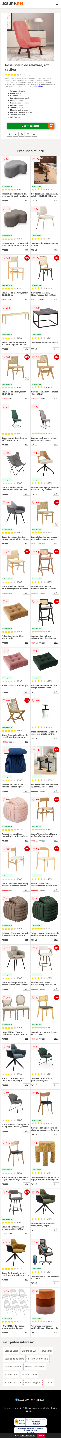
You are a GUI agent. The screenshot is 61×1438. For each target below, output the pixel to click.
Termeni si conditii (12, 1408)
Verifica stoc (38, 126)
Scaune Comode (13, 1366)
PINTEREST (37, 1399)
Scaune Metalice (13, 1382)
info (26, 200)
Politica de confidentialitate (36, 1408)
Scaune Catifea (29, 1374)
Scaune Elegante (33, 1382)
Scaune (49, 1382)
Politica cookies (27, 1435)
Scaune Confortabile (38, 1358)
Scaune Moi (46, 1350)
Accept (41, 1435)
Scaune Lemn (11, 1374)
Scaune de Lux (29, 1350)
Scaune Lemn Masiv (34, 1366)
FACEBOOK (22, 1399)
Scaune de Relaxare (14, 1358)
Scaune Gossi (11, 1350)
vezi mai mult (38, 86)
